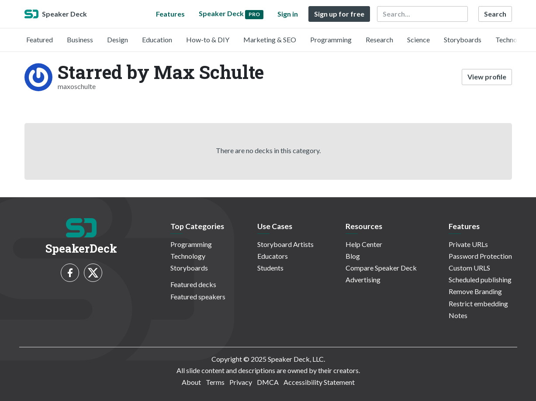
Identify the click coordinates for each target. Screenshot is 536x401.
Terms (215, 382)
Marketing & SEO (269, 39)
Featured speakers (197, 296)
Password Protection (480, 256)
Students (270, 268)
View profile (486, 76)
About (191, 382)
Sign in (287, 14)
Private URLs (468, 244)
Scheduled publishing (480, 279)
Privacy (240, 382)
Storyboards (462, 39)
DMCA (268, 382)
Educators (272, 256)
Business (80, 39)
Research (379, 39)
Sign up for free (339, 14)
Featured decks (193, 284)
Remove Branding (475, 291)
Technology (512, 39)
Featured (39, 39)
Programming (331, 39)
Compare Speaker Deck (381, 268)
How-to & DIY (207, 39)
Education (157, 39)
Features (170, 14)
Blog (353, 256)
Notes (458, 315)
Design (117, 39)
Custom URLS (469, 268)
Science (418, 39)
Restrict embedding (478, 303)
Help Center (364, 244)
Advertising (363, 279)
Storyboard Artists (285, 244)
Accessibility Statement (319, 382)
